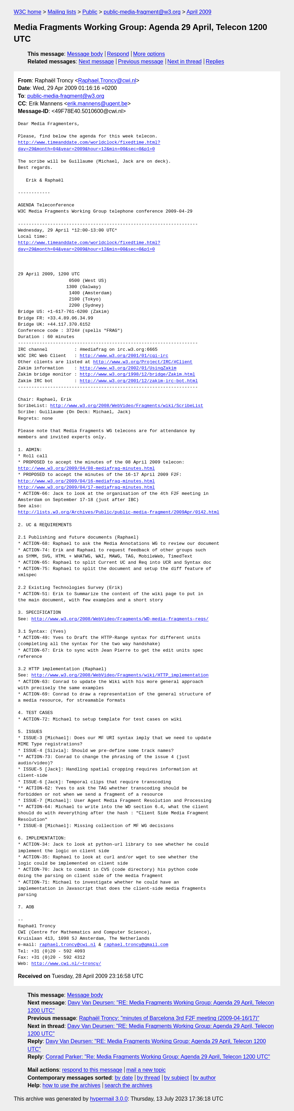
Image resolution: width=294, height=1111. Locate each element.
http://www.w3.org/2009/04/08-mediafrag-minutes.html (86, 469)
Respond (118, 54)
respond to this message (92, 1070)
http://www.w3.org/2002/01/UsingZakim (128, 368)
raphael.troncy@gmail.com (136, 945)
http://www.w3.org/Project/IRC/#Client (142, 362)
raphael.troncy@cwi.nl (67, 945)
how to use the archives (72, 1085)
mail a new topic (146, 1070)
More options (149, 54)
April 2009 (199, 12)
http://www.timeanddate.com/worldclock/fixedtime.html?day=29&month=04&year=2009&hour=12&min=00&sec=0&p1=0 (89, 146)
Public (89, 12)
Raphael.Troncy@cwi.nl (107, 80)
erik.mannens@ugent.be (97, 103)
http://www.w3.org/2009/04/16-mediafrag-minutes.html (86, 481)
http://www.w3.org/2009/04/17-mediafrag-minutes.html (86, 488)
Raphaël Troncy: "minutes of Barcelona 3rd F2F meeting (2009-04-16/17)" (169, 1018)
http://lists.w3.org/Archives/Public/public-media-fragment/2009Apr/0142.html (118, 512)
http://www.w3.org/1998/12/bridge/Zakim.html (137, 374)
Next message (96, 61)
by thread (148, 1078)
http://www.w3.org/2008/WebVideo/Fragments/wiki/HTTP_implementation (120, 675)
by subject (176, 1078)
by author (204, 1078)
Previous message (141, 61)
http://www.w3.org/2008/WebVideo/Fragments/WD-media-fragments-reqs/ (120, 619)
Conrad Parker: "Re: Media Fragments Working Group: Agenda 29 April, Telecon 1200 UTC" (157, 1057)
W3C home (27, 12)
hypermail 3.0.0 (108, 1099)
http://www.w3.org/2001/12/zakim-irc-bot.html (139, 381)
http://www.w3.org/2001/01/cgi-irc (124, 356)
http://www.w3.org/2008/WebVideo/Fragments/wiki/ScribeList (126, 406)
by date (124, 1078)
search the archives (129, 1085)
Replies (215, 61)
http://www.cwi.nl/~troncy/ (66, 964)
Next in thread (184, 61)
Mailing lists (62, 12)
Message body (85, 54)
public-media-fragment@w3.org (142, 12)
